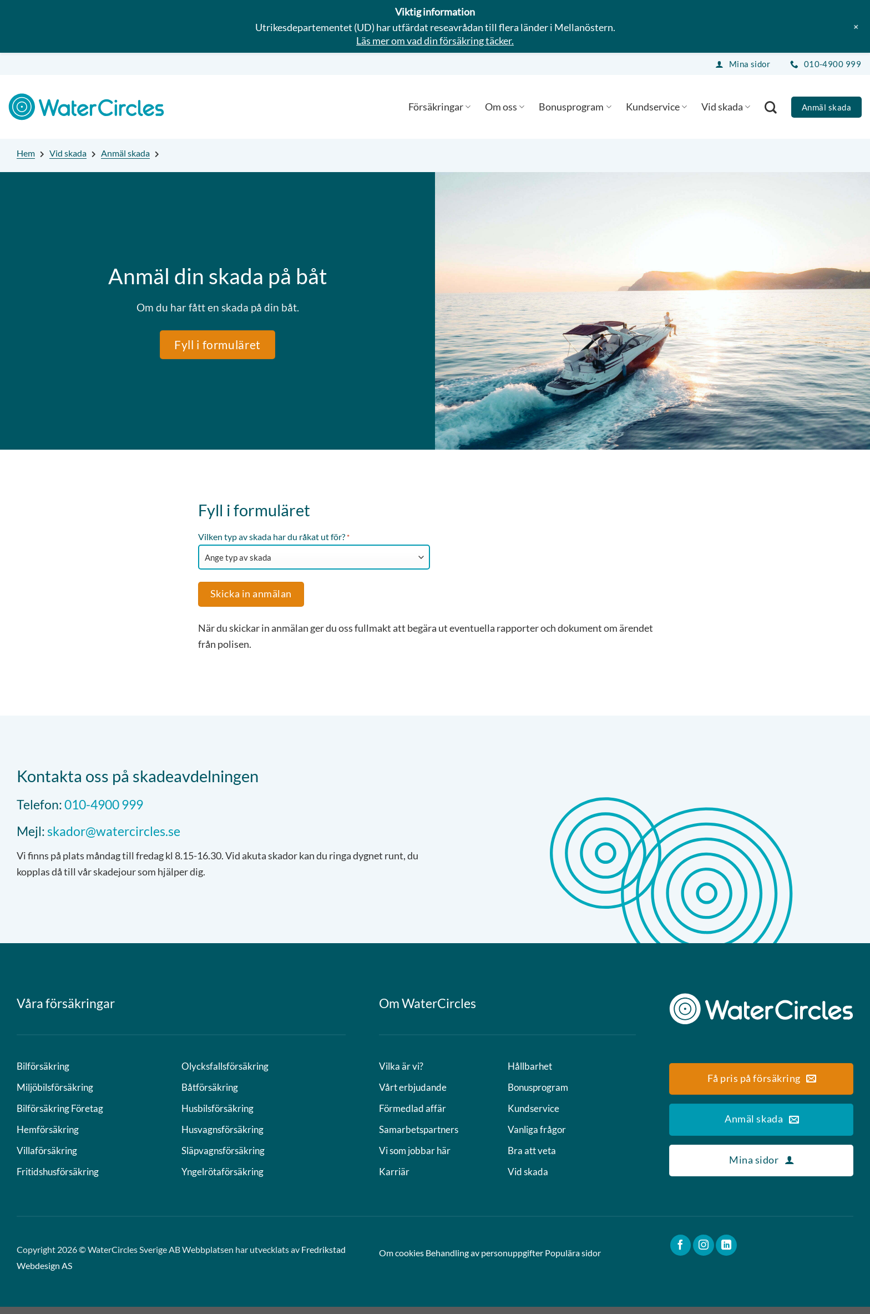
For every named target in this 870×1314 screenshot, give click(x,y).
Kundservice (656, 106)
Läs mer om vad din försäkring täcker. (435, 40)
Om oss (504, 106)
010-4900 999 (103, 804)
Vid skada (725, 106)
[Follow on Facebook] (680, 1252)
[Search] (771, 107)
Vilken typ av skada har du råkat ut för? (274, 537)
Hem (26, 153)
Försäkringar (439, 106)
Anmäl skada (125, 153)
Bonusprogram (575, 106)
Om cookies (401, 1260)
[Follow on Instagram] (703, 1252)
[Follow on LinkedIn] (726, 1252)
